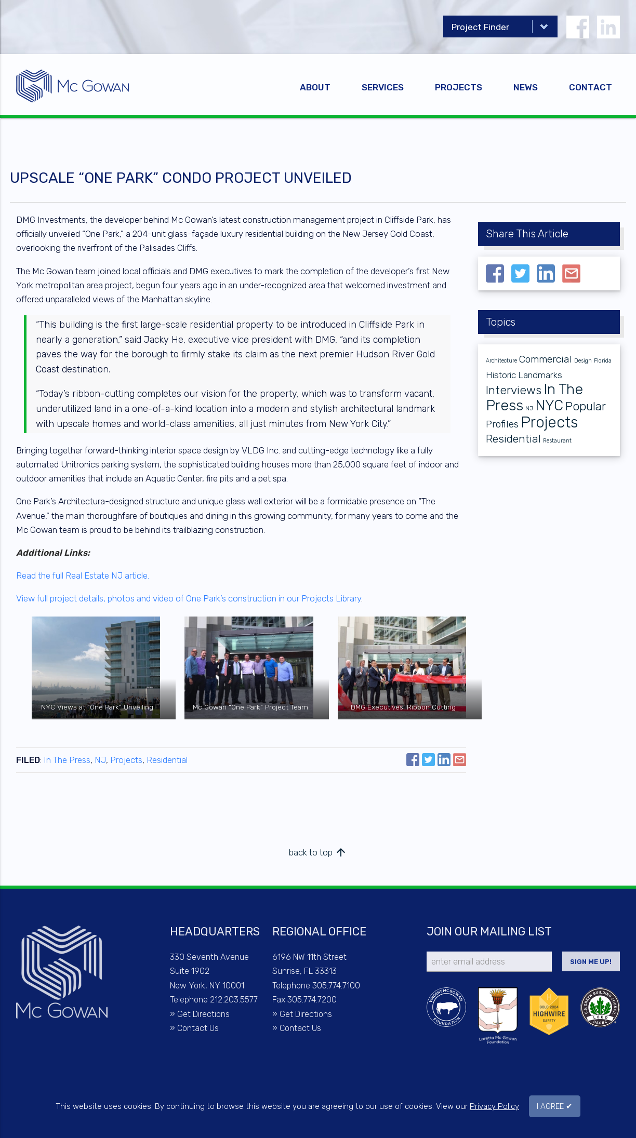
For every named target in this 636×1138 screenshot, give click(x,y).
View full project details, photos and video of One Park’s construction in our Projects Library (188, 598)
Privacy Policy (494, 1106)
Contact (590, 87)
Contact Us (198, 1028)
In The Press (67, 760)
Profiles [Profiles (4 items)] (502, 424)
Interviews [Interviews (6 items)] (513, 390)
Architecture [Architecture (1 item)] (501, 360)
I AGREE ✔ (555, 1106)
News (525, 87)
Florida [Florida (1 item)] (603, 360)
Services (383, 87)
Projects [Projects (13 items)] (549, 422)
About (315, 87)
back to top (318, 852)
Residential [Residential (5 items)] (513, 438)
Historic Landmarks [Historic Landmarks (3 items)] (524, 375)
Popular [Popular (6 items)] (585, 406)
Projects (458, 87)
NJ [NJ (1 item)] (529, 408)
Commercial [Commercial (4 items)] (545, 359)
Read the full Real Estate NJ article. (82, 575)
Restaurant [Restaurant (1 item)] (557, 440)
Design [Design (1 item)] (583, 360)
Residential (167, 760)
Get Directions (203, 1014)
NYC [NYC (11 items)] (549, 405)
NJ (100, 760)
